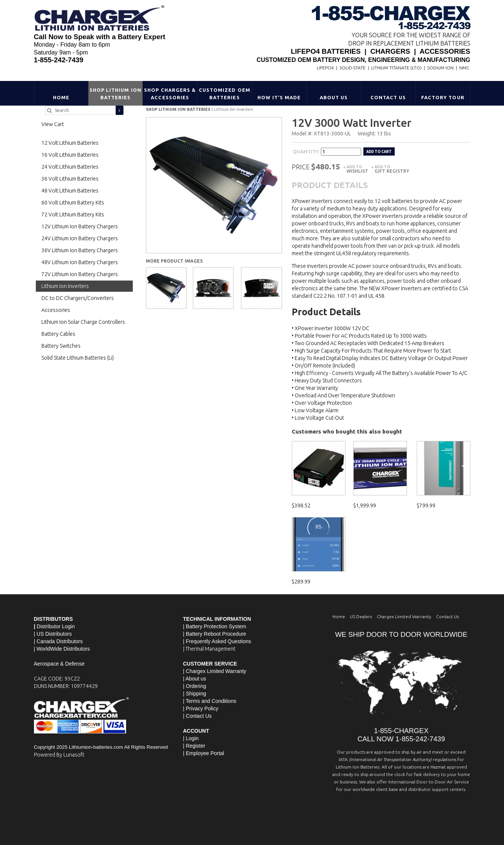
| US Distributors (53, 634)
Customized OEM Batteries (224, 93)
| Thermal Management (209, 649)
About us (195, 679)
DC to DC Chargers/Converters (77, 298)
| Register (194, 746)
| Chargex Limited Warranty (215, 671)
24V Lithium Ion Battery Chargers (79, 238)
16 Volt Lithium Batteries (69, 155)
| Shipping (194, 694)
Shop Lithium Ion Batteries (115, 93)
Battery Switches (61, 346)
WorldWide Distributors (63, 649)
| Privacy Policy (201, 708)
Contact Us (388, 97)
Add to (357, 169)
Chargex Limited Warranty (404, 616)
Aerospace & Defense (59, 664)
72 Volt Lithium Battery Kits (72, 214)
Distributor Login (56, 626)
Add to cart (379, 151)
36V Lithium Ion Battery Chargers (79, 250)
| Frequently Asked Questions (217, 641)
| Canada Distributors (58, 641)
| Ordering (194, 686)
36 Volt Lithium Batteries (69, 179)
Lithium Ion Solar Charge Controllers (83, 322)
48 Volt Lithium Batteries (69, 191)
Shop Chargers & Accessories (170, 93)
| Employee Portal (203, 753)
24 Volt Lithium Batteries (69, 167)
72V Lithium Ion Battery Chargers (79, 274)
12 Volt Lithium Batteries (69, 143)
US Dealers (361, 616)
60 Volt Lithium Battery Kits (72, 203)
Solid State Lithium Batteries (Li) (77, 358)
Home (61, 97)
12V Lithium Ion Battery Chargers (79, 226)
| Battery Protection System (214, 626)
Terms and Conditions (211, 701)
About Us (334, 97)
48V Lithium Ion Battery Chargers (79, 262)
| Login (191, 738)
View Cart (52, 124)
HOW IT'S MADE (279, 97)
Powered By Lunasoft (59, 755)
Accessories (55, 310)
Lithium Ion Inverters (233, 109)
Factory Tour (442, 97)
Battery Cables (58, 334)
